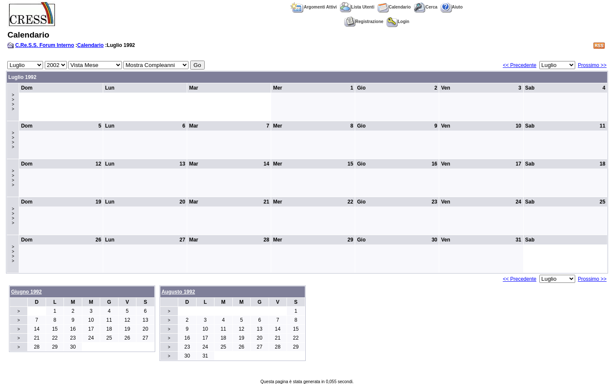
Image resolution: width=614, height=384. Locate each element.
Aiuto (451, 7)
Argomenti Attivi (313, 7)
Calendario (394, 7)
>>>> (13, 102)
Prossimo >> (592, 65)
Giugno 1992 (26, 292)
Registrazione (364, 21)
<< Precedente (519, 65)
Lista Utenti (357, 7)
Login (397, 21)
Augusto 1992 (178, 292)
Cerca (425, 7)
